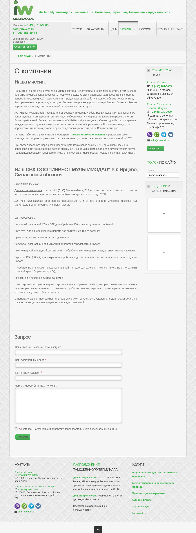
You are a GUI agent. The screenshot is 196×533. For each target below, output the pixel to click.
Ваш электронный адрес (30, 359)
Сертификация (140, 506)
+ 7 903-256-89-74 (25, 32)
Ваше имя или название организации (38, 347)
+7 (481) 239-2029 (161, 111)
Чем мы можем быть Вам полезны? (36, 385)
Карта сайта (139, 513)
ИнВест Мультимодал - (104, 12)
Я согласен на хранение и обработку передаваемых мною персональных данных (68, 428)
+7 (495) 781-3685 (36, 25)
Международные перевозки (148, 493)
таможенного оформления (88, 134)
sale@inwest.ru (23, 29)
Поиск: (151, 170)
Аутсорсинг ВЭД (141, 499)
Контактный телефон (28, 372)
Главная (24, 56)
